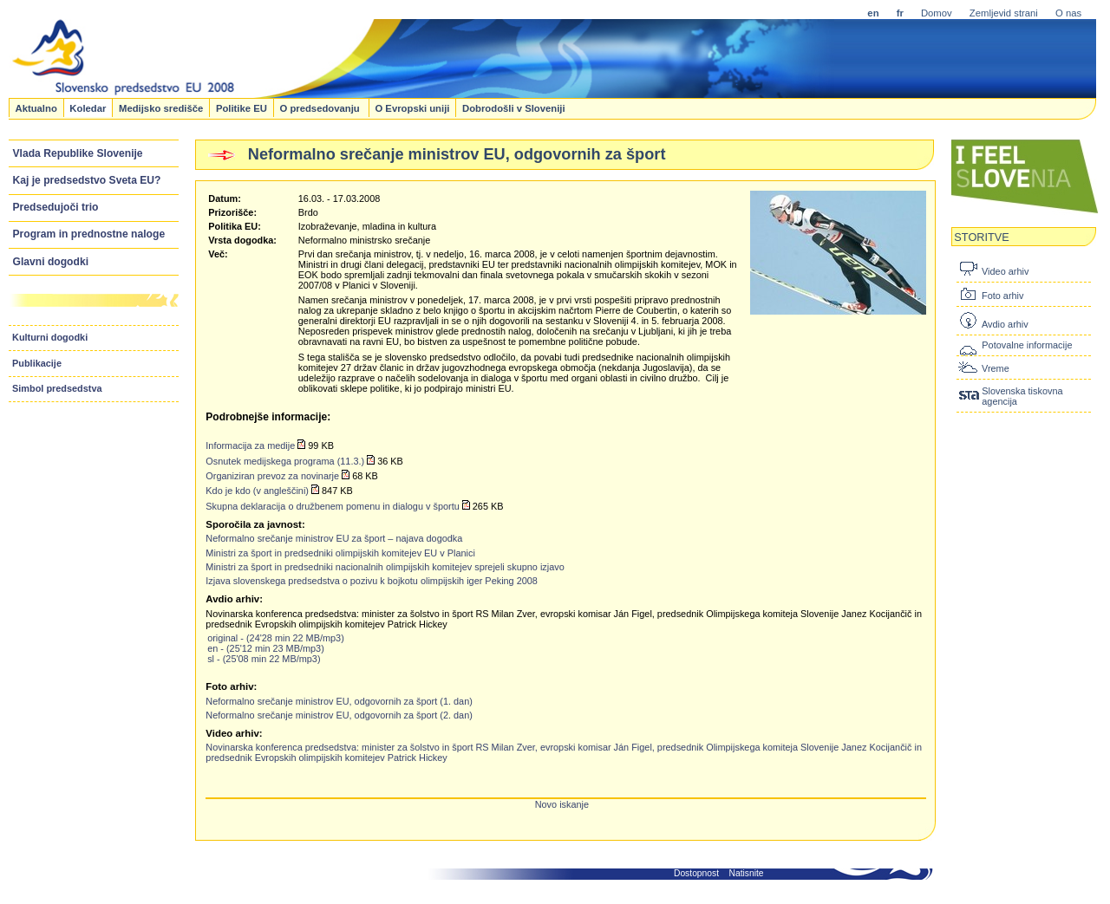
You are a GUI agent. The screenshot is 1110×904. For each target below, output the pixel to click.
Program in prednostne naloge (89, 234)
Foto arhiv (1002, 295)
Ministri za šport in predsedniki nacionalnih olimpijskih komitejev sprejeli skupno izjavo (385, 567)
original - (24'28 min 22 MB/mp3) (275, 638)
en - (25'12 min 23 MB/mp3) (265, 648)
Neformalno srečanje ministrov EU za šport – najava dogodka (334, 538)
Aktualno (35, 107)
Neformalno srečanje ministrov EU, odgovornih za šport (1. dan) (339, 701)
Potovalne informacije (1027, 345)
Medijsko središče (161, 107)
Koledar (87, 107)
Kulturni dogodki (50, 337)
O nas (1068, 13)
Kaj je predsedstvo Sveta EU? (87, 180)
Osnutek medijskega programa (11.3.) (285, 461)
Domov (936, 13)
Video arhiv (1005, 271)
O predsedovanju (320, 107)
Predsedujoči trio (56, 207)
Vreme (995, 368)
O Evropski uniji (412, 107)
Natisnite (746, 873)
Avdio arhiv (1005, 324)
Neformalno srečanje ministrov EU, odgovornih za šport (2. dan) (339, 715)
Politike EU (241, 107)
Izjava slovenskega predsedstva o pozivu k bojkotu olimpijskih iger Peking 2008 (372, 581)
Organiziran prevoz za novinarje (272, 476)
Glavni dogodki (50, 262)
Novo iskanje (562, 804)
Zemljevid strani (1004, 13)
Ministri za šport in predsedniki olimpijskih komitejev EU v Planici (340, 553)
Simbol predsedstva (57, 388)
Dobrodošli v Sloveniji (513, 107)
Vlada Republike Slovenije (78, 153)
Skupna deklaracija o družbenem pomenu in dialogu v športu (332, 506)
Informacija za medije (250, 445)
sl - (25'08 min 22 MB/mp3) (263, 659)
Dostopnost (696, 873)
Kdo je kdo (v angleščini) (257, 490)
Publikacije (37, 363)
